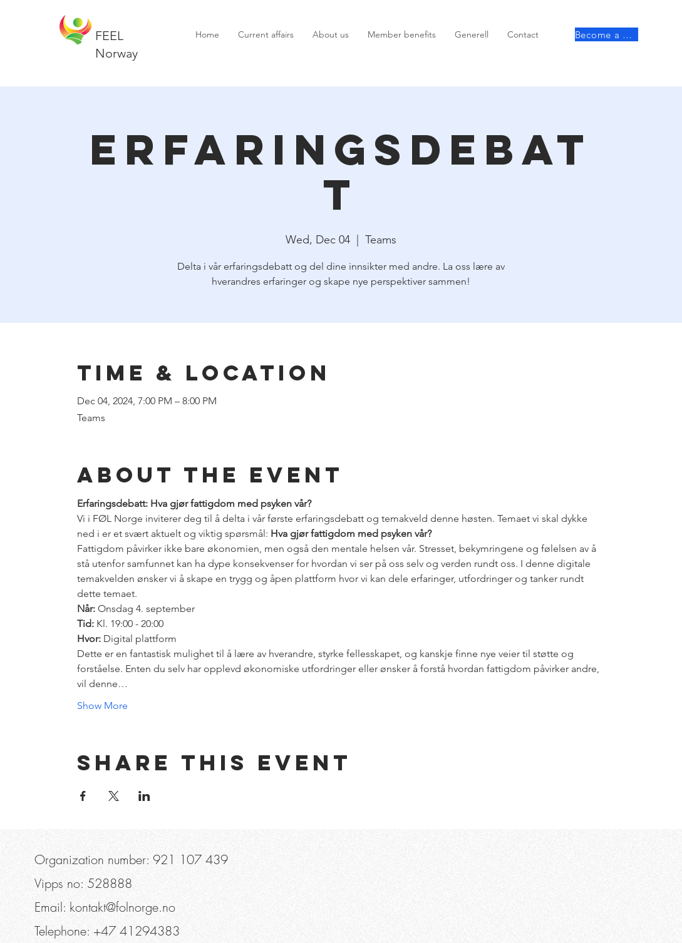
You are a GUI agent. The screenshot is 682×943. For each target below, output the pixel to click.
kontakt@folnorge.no (122, 907)
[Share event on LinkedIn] (144, 796)
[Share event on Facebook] (83, 796)
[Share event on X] (114, 796)
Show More (102, 705)
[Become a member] (606, 34)
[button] (104, 12)
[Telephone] (54, 12)
